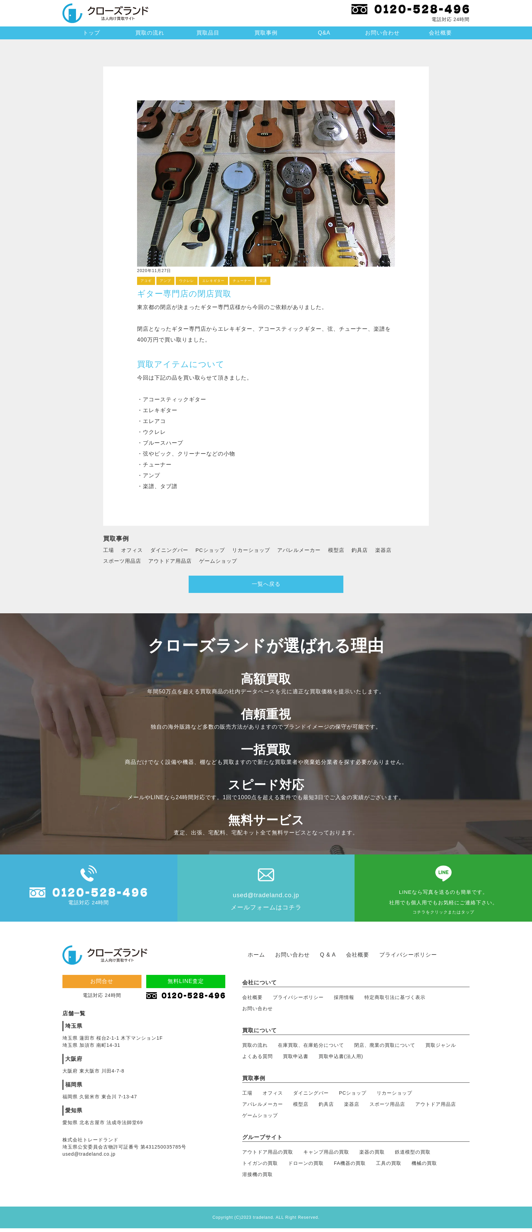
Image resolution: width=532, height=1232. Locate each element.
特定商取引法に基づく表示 (394, 1000)
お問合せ (101, 985)
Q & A (328, 958)
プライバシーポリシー (408, 958)
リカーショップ (259, 550)
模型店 (348, 550)
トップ (91, 33)
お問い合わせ (382, 33)
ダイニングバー (172, 550)
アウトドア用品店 (174, 561)
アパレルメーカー (309, 550)
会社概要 (440, 33)
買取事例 (266, 33)
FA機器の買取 (350, 1166)
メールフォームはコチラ (266, 910)
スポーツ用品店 (123, 561)
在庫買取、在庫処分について (311, 1048)
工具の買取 (388, 1166)
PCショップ (215, 550)
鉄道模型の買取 (413, 1155)
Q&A (324, 33)
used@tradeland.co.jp (266, 897)
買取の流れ (149, 33)
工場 (109, 550)
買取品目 (208, 33)
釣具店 (372, 550)
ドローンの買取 (306, 1166)
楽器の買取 (372, 1155)
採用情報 (344, 1000)
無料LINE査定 (186, 985)
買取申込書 (295, 1059)
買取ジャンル (440, 1048)
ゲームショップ (224, 561)
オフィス (133, 550)
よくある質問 (257, 1059)
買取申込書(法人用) (341, 1059)
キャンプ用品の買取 (326, 1155)
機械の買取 (424, 1166)
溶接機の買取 (257, 1177)
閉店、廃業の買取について (384, 1048)
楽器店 (397, 550)
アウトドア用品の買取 (267, 1155)
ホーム (256, 958)
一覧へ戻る (266, 586)
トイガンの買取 (260, 1166)
